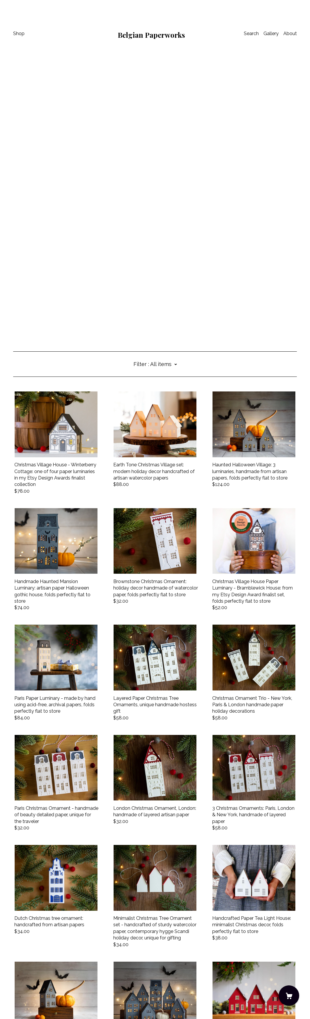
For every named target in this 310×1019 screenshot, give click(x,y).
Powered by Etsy (31, 1002)
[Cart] (289, 995)
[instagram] (15, 970)
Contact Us (25, 980)
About (290, 33)
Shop (19, 33)
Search (251, 33)
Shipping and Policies (36, 986)
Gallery (271, 33)
